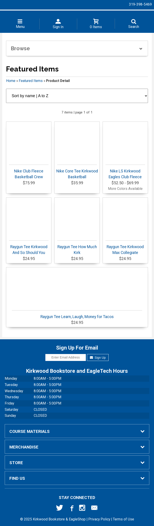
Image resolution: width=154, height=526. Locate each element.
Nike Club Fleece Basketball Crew (29, 172)
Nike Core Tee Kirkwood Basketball (77, 172)
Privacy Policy (99, 519)
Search (133, 27)
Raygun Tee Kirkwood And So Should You (29, 247)
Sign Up (98, 357)
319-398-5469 (140, 4)
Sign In (58, 27)
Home (10, 81)
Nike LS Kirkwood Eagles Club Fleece (125, 172)
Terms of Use (123, 519)
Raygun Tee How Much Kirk (77, 247)
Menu (20, 27)
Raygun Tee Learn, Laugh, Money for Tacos (77, 314)
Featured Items (31, 81)
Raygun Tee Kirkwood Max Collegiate (125, 247)
